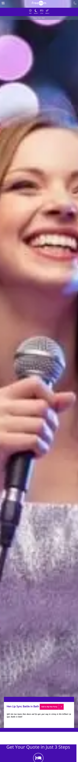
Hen (39, 18)
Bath (43, 18)
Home (35, 18)
